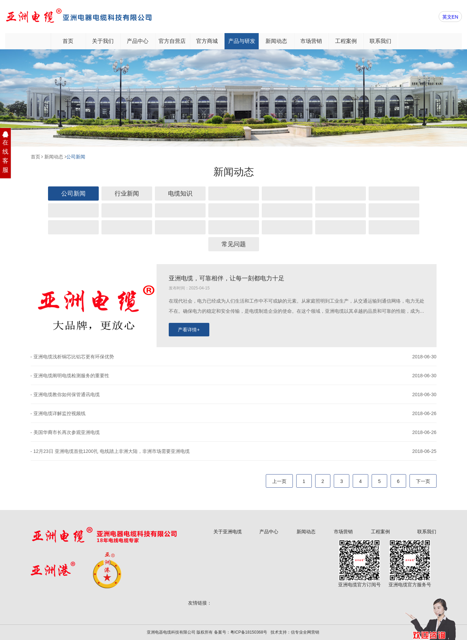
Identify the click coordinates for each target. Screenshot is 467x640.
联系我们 (380, 41)
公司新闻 (75, 156)
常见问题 (233, 244)
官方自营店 (172, 41)
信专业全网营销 (305, 632)
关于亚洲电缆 (227, 531)
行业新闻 (127, 193)
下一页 (423, 481)
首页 (68, 41)
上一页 (279, 481)
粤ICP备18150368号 (248, 632)
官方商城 (207, 41)
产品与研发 (241, 41)
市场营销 (311, 41)
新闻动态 (276, 41)
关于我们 (103, 41)
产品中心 (137, 41)
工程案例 (346, 41)
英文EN (450, 17)
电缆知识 (180, 193)
